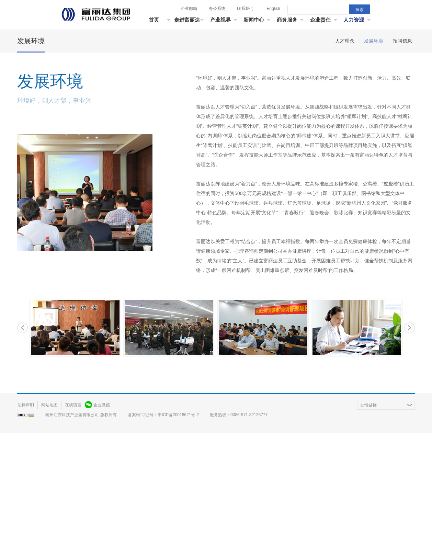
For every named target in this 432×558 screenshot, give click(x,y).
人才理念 (344, 138)
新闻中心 (253, 20)
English (273, 8)
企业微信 (101, 502)
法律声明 (26, 502)
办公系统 (217, 8)
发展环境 (373, 138)
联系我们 (245, 8)
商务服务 (287, 20)
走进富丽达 (187, 20)
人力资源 (353, 20)
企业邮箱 (189, 8)
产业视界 (220, 20)
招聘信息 (402, 138)
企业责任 (320, 20)
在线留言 (73, 502)
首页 (154, 20)
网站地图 (49, 502)
